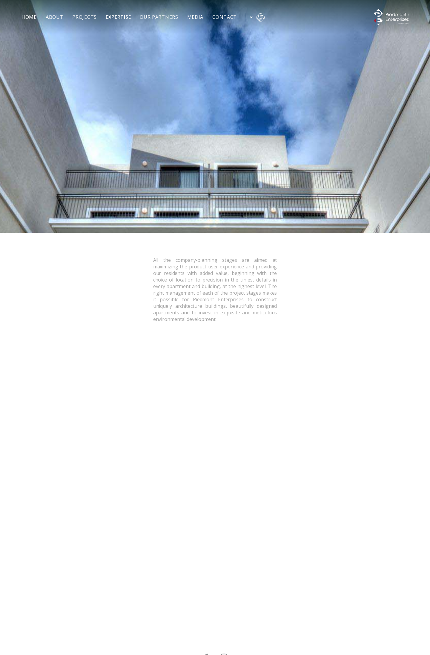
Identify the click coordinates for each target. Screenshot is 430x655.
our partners (159, 17)
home (29, 17)
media (195, 17)
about (55, 17)
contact (224, 17)
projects (84, 17)
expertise (118, 17)
